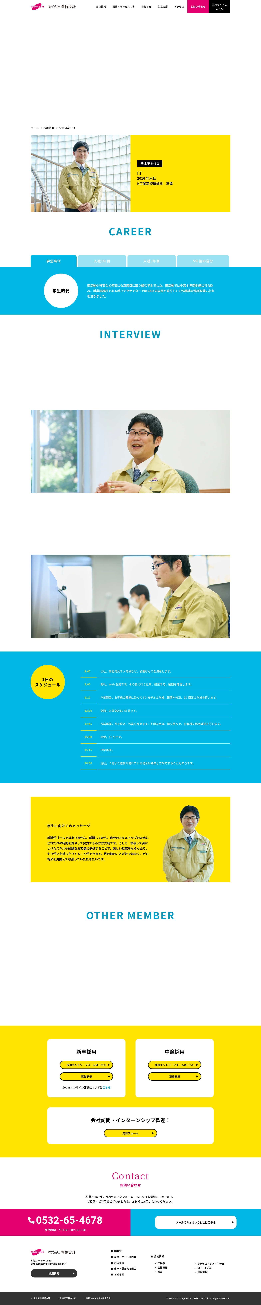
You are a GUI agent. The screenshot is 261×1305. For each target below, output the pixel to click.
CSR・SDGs (205, 1267)
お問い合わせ (198, 6)
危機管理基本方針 (68, 1298)
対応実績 (163, 6)
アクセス (179, 6)
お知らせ (146, 6)
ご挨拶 (161, 1263)
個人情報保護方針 (41, 1298)
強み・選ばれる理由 (125, 1268)
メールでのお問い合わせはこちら (196, 1222)
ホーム (35, 128)
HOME (118, 1251)
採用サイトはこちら (219, 6)
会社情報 (101, 6)
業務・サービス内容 (124, 6)
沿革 (160, 1271)
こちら (107, 1087)
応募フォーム (130, 1133)
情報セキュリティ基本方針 (98, 1298)
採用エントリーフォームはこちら (86, 1065)
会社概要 (162, 1267)
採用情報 (48, 128)
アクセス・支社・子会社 (211, 1263)
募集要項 (86, 1076)
